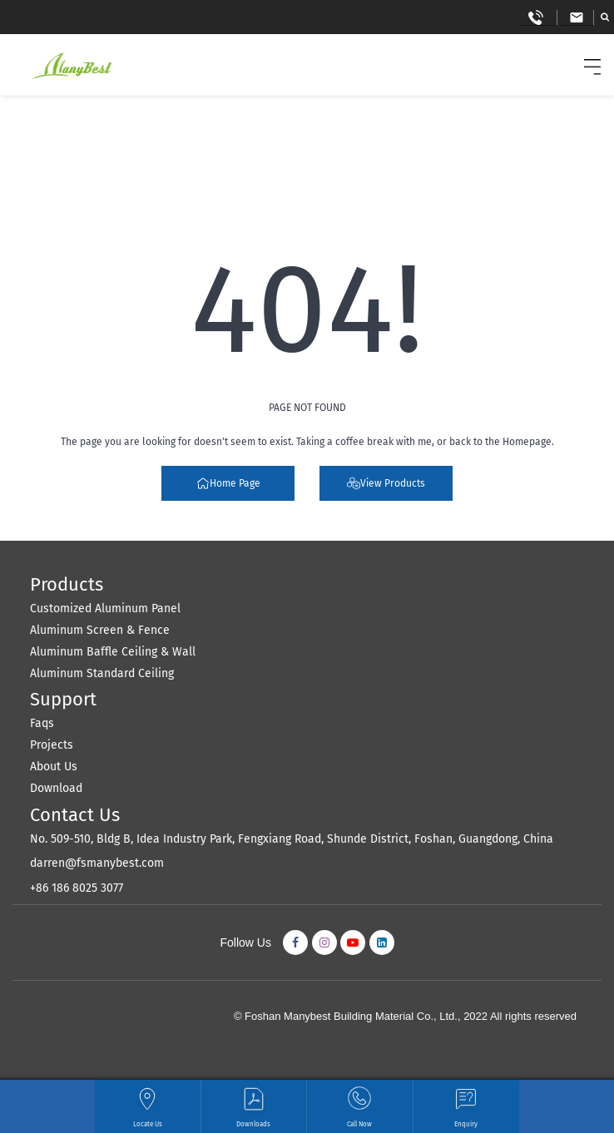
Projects (51, 745)
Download (56, 788)
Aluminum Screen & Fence (100, 630)
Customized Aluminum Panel (105, 608)
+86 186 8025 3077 (76, 888)
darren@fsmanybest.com (97, 863)
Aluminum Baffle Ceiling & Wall (113, 652)
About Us (53, 766)
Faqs (42, 723)
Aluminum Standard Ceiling (102, 673)
